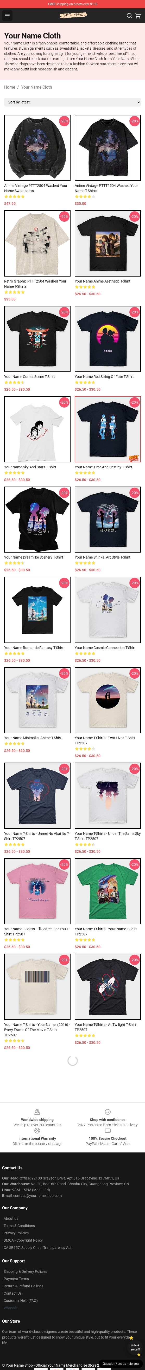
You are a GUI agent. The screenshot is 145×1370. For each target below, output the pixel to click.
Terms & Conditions (19, 1226)
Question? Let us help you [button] (121, 1364)
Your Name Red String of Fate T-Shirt (104, 377)
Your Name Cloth (36, 87)
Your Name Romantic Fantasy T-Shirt (34, 648)
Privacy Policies (16, 1233)
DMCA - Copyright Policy (23, 1240)
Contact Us (13, 1293)
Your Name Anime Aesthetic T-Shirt (102, 281)
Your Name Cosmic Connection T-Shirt (105, 648)
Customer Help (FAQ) (21, 1301)
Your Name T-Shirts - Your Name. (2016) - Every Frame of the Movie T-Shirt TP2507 (37, 1029)
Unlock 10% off (135, 1347)
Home (9, 87)
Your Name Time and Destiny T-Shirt (103, 467)
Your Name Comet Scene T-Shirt (29, 377)
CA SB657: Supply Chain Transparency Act (38, 1248)
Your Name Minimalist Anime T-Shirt (32, 738)
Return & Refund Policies (23, 1286)
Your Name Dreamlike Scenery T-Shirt (33, 557)
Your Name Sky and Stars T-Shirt (30, 467)
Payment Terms (16, 1279)
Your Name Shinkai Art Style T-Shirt (102, 557)
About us (11, 1218)
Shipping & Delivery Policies (25, 1271)
